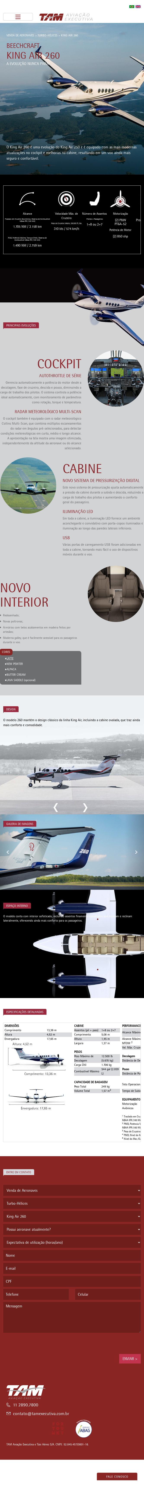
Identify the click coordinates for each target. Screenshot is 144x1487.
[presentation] (36, 1343)
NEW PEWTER (14, 664)
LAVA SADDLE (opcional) (20, 680)
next (84, 807)
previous (56, 807)
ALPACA (11, 669)
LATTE (9, 658)
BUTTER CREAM (16, 675)
